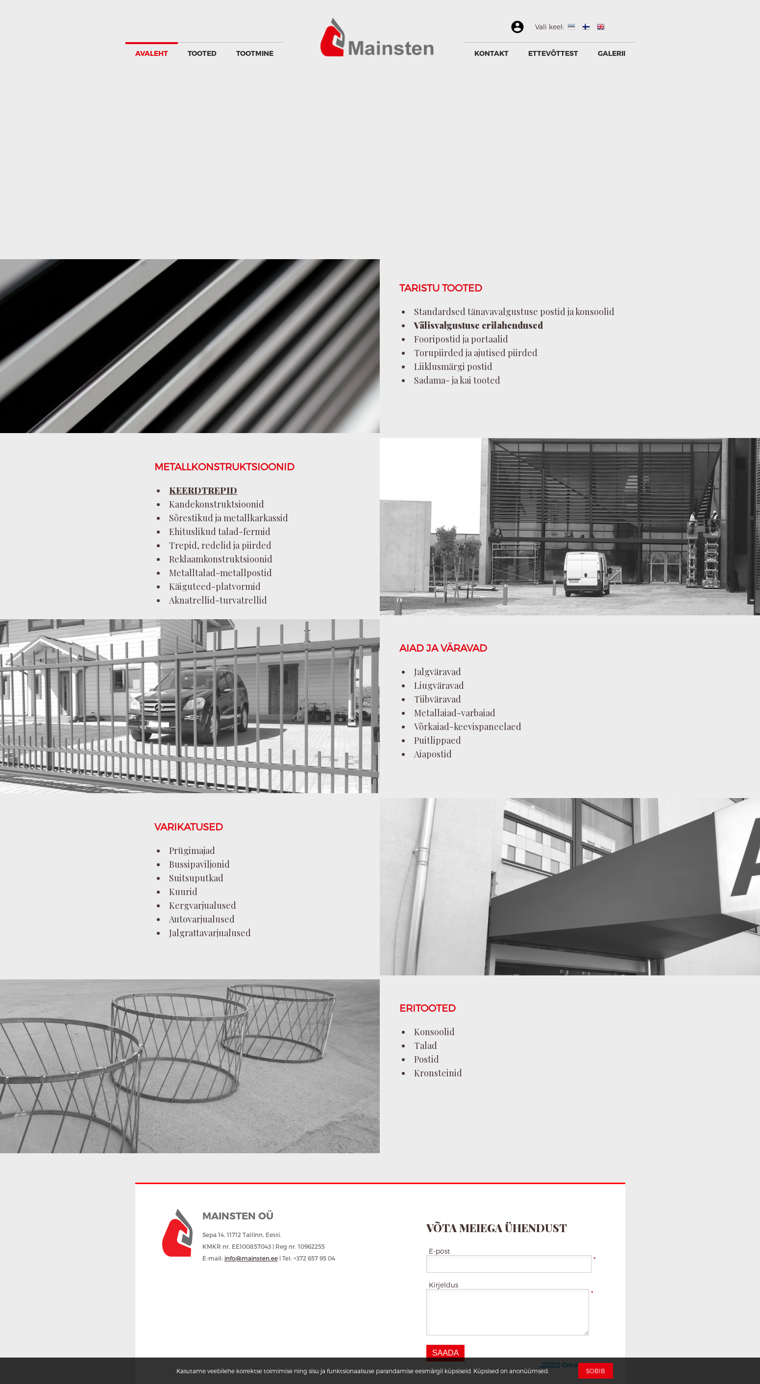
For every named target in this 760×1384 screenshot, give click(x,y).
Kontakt (491, 53)
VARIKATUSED (188, 826)
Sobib (595, 1370)
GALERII (611, 53)
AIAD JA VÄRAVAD (443, 648)
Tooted (202, 53)
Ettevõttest (553, 53)
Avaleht (151, 53)
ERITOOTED (427, 1008)
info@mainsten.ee (251, 1258)
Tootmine (254, 53)
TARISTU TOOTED (440, 287)
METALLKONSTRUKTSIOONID (224, 466)
